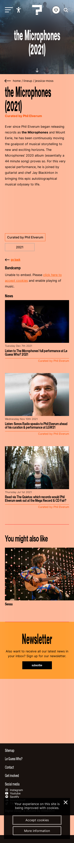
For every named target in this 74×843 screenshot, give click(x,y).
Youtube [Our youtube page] (13, 793)
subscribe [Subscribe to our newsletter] (37, 665)
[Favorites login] (56, 10)
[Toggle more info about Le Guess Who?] (37, 759)
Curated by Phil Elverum (25, 237)
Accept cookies (37, 820)
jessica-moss (44, 81)
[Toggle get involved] (37, 775)
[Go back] (8, 80)
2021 (19, 247)
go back (12, 260)
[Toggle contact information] (37, 767)
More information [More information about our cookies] (37, 831)
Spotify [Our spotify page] (12, 796)
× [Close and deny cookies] (66, 802)
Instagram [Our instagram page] (14, 790)
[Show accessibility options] (19, 10)
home (17, 81)
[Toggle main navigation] (8, 10)
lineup (27, 81)
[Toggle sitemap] (37, 750)
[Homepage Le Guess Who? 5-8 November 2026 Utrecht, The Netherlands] (37, 10)
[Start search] (65, 10)
